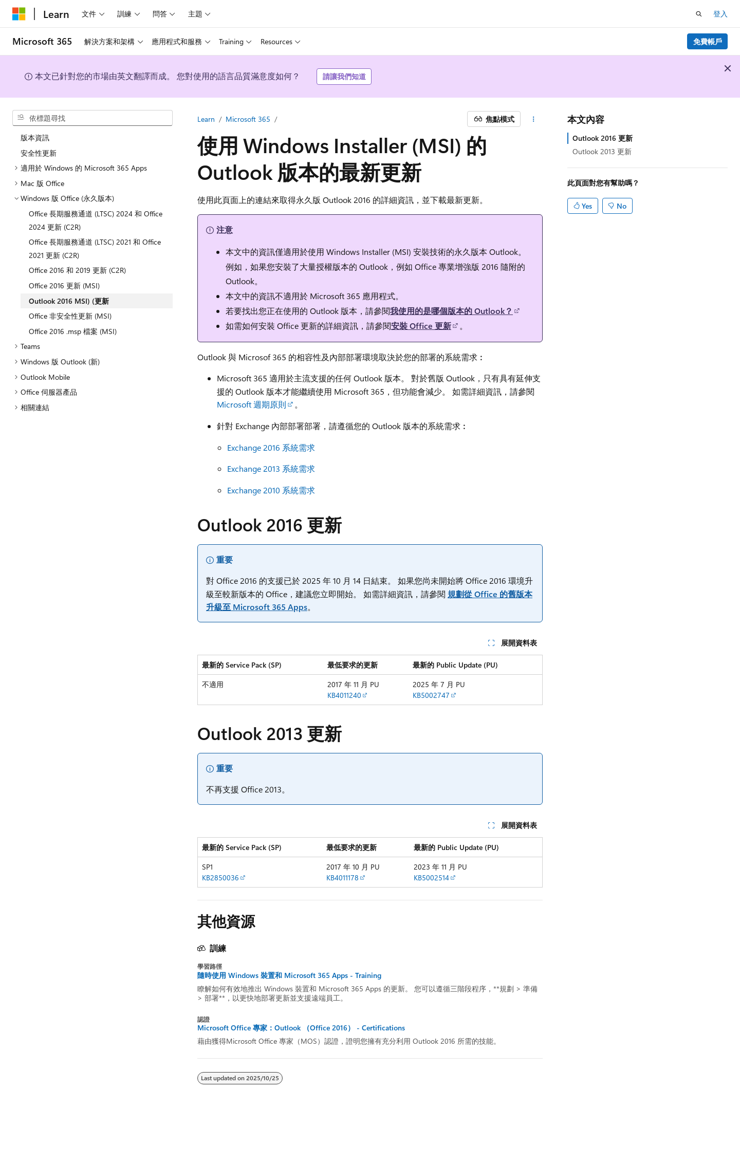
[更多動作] (534, 119)
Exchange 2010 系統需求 (271, 490)
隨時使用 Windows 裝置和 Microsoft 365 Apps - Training (289, 975)
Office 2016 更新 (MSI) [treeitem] (64, 285)
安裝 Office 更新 (421, 325)
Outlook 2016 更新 (602, 138)
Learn (206, 119)
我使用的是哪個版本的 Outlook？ (451, 310)
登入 (720, 14)
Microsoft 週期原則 (251, 404)
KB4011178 (342, 877)
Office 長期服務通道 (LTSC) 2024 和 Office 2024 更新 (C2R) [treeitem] (95, 220)
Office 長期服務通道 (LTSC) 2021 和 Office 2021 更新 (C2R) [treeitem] (95, 248)
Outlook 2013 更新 (602, 151)
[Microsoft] (19, 14)
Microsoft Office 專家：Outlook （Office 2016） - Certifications (301, 1027)
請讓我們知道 (344, 76)
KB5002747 (431, 695)
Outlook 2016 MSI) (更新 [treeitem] (69, 301)
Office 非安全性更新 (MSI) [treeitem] (70, 316)
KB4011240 (344, 695)
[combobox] (92, 118)
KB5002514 (431, 877)
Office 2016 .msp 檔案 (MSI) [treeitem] (73, 331)
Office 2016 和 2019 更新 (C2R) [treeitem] (77, 270)
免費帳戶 (707, 41)
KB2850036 (220, 877)
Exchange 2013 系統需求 (271, 468)
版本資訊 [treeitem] (35, 137)
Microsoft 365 (248, 119)
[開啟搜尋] (699, 14)
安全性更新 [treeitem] (39, 153)
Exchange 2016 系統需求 (271, 447)
